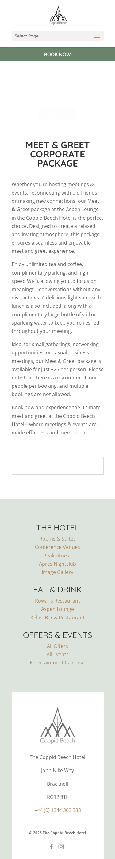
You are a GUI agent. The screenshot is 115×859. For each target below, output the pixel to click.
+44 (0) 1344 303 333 (57, 810)
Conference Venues (57, 547)
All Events (58, 654)
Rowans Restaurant (57, 600)
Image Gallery (57, 572)
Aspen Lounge (57, 609)
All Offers (57, 646)
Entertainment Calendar (58, 662)
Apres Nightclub (57, 563)
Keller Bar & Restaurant (57, 617)
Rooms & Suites (57, 538)
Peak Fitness (57, 555)
